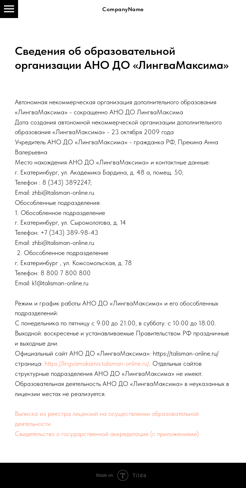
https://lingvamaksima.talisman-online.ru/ (96, 363)
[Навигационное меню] (9, 9)
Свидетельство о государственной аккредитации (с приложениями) (107, 434)
